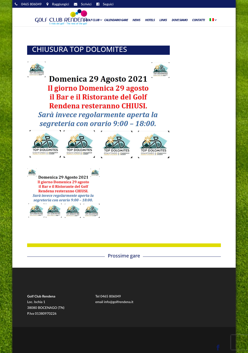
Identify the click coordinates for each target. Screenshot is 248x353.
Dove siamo (179, 20)
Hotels (150, 20)
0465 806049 (110, 296)
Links (163, 20)
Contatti (198, 20)
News (136, 20)
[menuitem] (213, 21)
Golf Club (92, 20)
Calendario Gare (116, 20)
